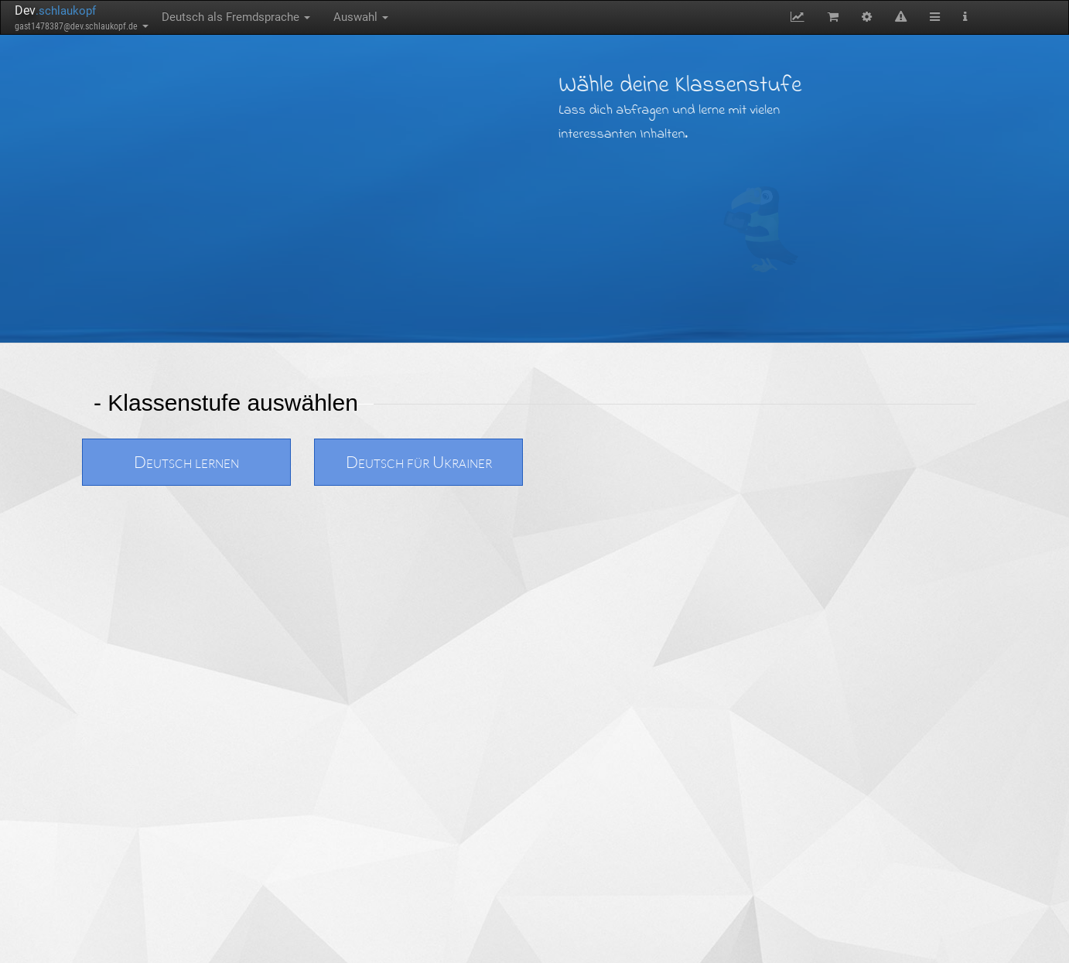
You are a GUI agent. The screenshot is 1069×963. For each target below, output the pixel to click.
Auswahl (360, 17)
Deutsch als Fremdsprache (236, 17)
